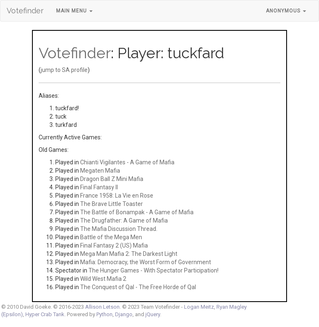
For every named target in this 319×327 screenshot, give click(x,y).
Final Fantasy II (99, 187)
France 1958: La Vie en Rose (116, 195)
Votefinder (25, 10)
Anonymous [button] (286, 11)
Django (124, 314)
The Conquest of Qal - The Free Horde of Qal (138, 287)
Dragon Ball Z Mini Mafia (111, 179)
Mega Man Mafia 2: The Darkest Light (128, 253)
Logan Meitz (199, 307)
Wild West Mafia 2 (103, 278)
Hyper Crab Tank (44, 314)
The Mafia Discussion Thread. (118, 228)
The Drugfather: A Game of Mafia (124, 220)
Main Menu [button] (74, 11)
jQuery (152, 314)
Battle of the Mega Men (111, 237)
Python (104, 314)
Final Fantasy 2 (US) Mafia (114, 245)
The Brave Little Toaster (111, 204)
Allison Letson (102, 307)
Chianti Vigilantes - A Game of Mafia (127, 162)
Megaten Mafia (100, 170)
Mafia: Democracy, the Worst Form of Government (145, 262)
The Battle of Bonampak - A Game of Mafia (137, 212)
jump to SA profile (64, 70)
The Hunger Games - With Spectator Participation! (153, 270)
